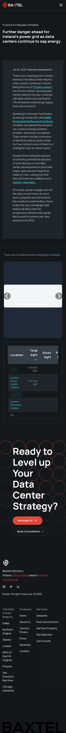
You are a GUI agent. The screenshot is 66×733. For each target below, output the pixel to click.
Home (23, 615)
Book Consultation (30, 531)
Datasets (41, 615)
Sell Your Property (46, 628)
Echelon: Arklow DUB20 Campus (14, 382)
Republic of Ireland (49, 255)
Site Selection (44, 634)
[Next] (58, 296)
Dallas (6, 623)
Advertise (25, 645)
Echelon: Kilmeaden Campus (15, 404)
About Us (25, 622)
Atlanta (7, 639)
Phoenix (7, 666)
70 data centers (42, 87)
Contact (24, 651)
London (7, 646)
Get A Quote (43, 641)
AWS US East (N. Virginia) (7, 656)
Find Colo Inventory (47, 622)
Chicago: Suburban (8, 688)
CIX (12, 415)
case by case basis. (24, 182)
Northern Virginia (8, 631)
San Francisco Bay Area (8, 676)
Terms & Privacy (24, 630)
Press (23, 638)
